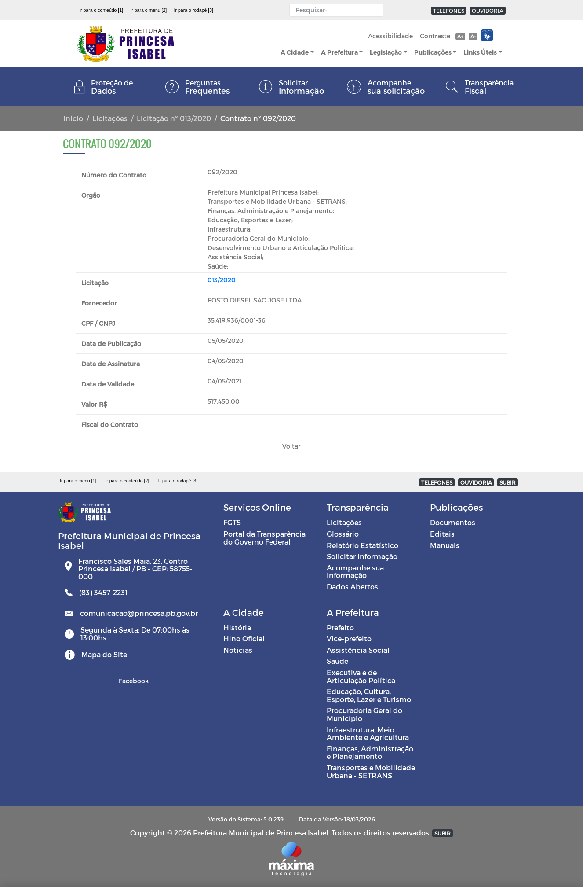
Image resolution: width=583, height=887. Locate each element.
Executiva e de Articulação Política (361, 676)
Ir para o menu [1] (78, 480)
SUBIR (507, 482)
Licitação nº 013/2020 (174, 118)
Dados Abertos (352, 586)
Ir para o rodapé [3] (193, 10)
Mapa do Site (104, 654)
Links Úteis (480, 52)
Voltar (291, 446)
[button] (377, 10)
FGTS (232, 522)
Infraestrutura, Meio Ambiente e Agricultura (368, 733)
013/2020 (222, 279)
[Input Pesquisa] (334, 10)
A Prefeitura (339, 52)
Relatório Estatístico (362, 545)
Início (73, 118)
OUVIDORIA (487, 10)
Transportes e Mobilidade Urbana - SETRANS (371, 771)
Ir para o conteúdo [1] (101, 10)
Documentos (452, 522)
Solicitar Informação (362, 556)
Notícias (237, 650)
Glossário (343, 534)
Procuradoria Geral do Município (364, 714)
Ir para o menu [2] (148, 10)
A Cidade (295, 52)
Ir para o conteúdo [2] (127, 480)
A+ (460, 36)
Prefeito (340, 627)
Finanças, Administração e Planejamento (370, 752)
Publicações (433, 52)
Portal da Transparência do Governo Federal (264, 538)
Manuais (444, 545)
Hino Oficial (244, 638)
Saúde (337, 661)
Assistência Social (358, 650)
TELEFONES (448, 10)
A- (473, 36)
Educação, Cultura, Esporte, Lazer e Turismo (369, 695)
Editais (442, 534)
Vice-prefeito (349, 638)
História (237, 627)
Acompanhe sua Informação (355, 571)
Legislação (386, 52)
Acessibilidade (390, 36)
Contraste (435, 36)
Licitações (110, 118)
